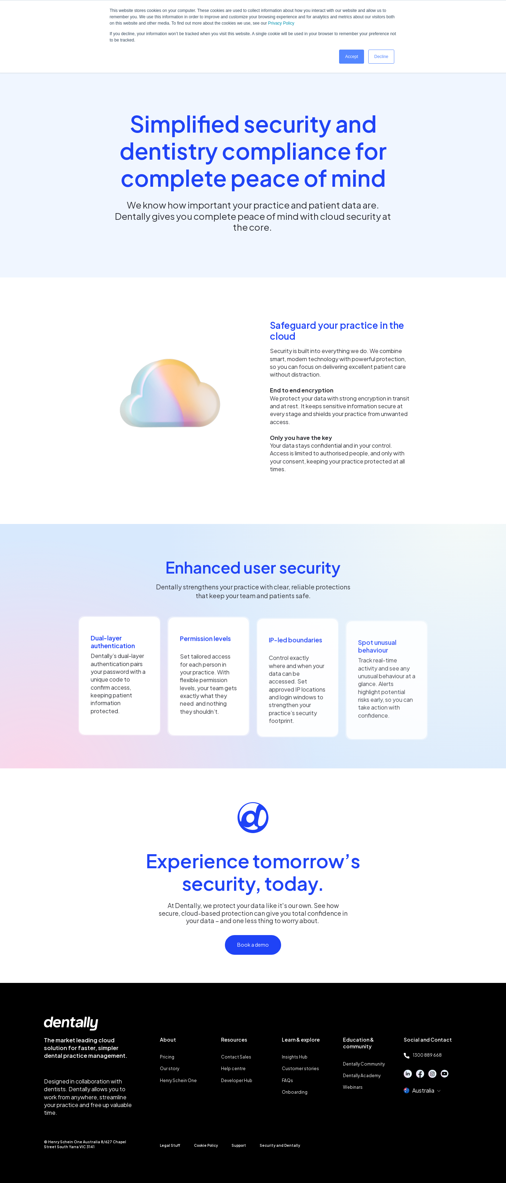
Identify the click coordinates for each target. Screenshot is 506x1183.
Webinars (353, 1087)
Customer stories (300, 1068)
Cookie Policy (206, 1145)
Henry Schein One (178, 1080)
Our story (169, 1068)
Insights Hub (294, 1057)
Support (239, 1145)
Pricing (167, 1057)
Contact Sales (236, 1057)
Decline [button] (381, 56)
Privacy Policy (281, 23)
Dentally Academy (362, 1075)
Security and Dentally (280, 1145)
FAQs (287, 1080)
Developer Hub (236, 1080)
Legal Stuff (170, 1145)
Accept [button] (351, 56)
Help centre (233, 1068)
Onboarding (294, 1092)
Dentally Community (364, 1064)
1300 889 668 (423, 1055)
